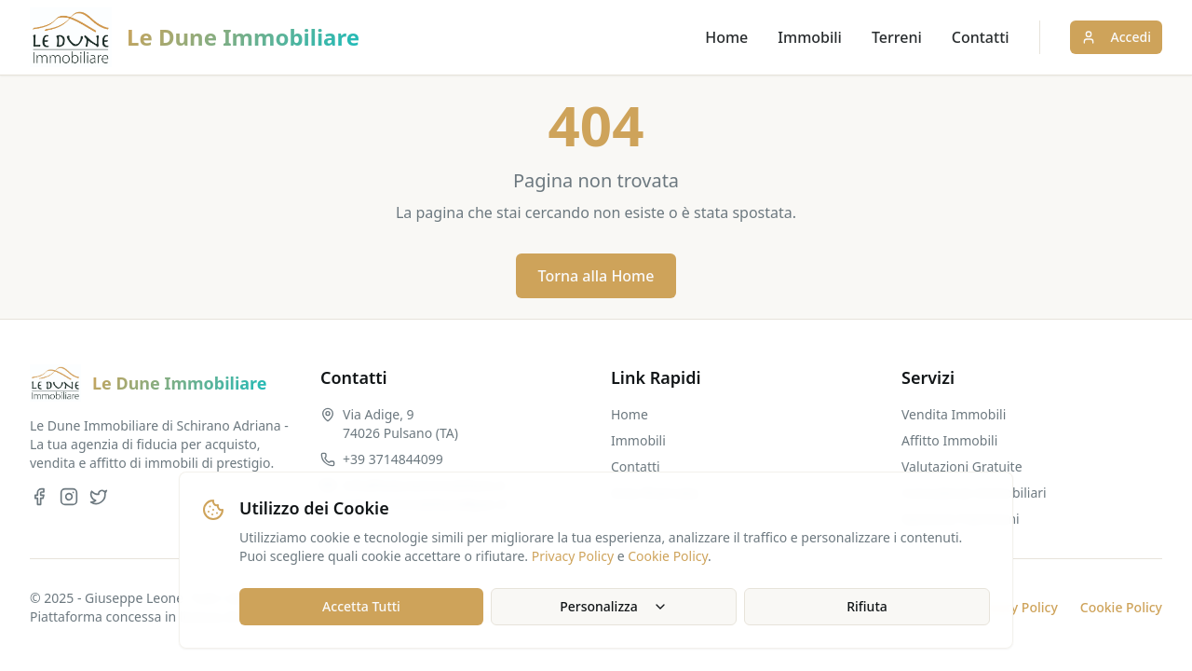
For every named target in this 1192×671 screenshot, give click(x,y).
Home (726, 37)
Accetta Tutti (361, 606)
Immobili (810, 37)
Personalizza (614, 606)
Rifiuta (867, 606)
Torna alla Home (596, 276)
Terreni (897, 37)
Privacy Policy (573, 556)
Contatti (980, 37)
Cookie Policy (668, 556)
